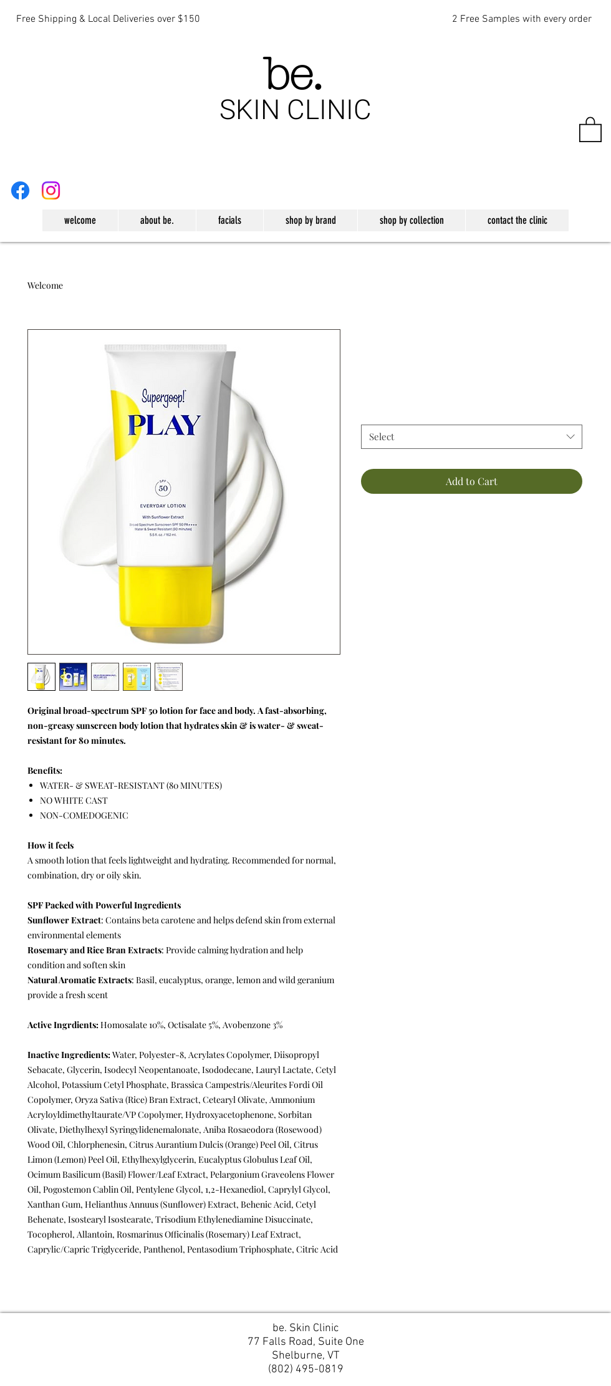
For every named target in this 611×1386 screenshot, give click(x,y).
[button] (590, 128)
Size (372, 413)
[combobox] (471, 437)
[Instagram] (51, 190)
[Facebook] (20, 190)
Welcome (45, 285)
